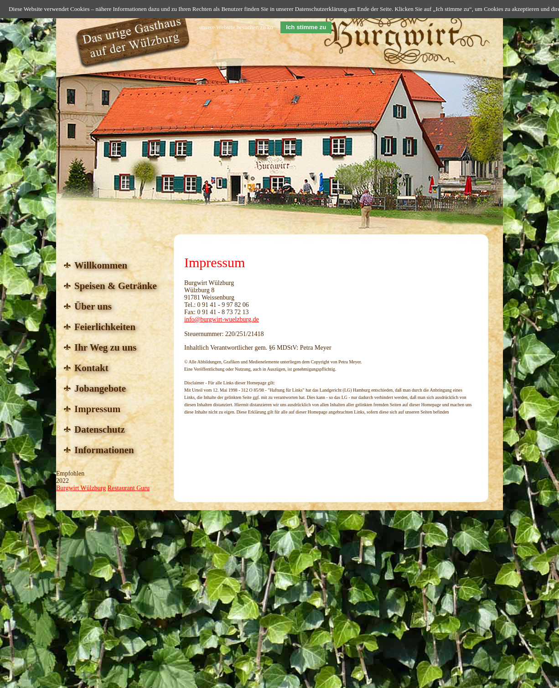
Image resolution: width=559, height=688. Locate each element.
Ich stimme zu (306, 27)
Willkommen (100, 265)
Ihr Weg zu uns (105, 347)
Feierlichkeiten (104, 326)
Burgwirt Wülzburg (81, 488)
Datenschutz (99, 429)
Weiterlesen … (356, 27)
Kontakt (91, 367)
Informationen (104, 450)
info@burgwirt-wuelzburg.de (221, 319)
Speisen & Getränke (115, 285)
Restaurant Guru (129, 488)
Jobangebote (100, 388)
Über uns (93, 306)
